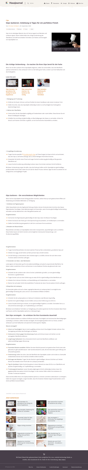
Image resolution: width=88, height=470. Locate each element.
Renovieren (56, 3)
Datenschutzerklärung (76, 467)
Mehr (32, 29)
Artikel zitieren (10, 29)
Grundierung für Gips (29, 154)
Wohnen (72, 3)
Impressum (65, 467)
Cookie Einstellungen (54, 467)
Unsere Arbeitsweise (41, 467)
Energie (65, 3)
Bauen (47, 3)
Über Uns (80, 3)
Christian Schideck (13, 26)
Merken (19, 29)
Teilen (26, 29)
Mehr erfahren (62, 459)
